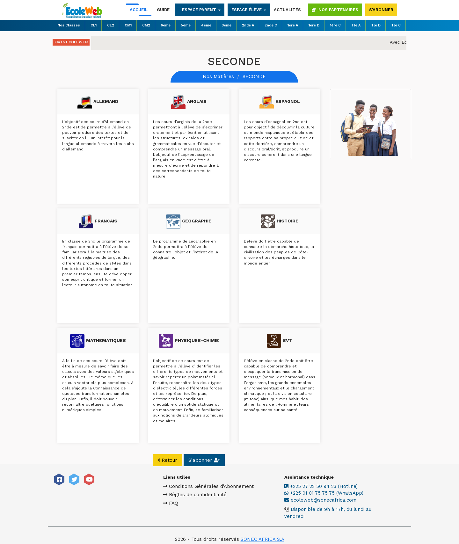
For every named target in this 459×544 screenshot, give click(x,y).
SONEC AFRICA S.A (262, 532)
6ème (166, 25)
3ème (226, 25)
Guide (163, 9)
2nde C (271, 25)
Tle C (396, 25)
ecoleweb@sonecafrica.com (334, 500)
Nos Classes (68, 25)
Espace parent (201, 9)
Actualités (287, 9)
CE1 (94, 25)
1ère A (293, 25)
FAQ (181, 503)
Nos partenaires (335, 9)
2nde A (248, 25)
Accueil (139, 9)
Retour (168, 460)
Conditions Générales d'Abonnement (219, 486)
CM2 (146, 25)
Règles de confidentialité (205, 494)
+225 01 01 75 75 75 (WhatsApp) (334, 493)
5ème (186, 25)
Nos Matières (218, 76)
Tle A (356, 25)
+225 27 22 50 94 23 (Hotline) (331, 486)
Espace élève (248, 9)
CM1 (128, 25)
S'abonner (381, 9)
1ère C (335, 25)
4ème (206, 25)
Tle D (376, 25)
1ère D (314, 25)
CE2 (110, 25)
